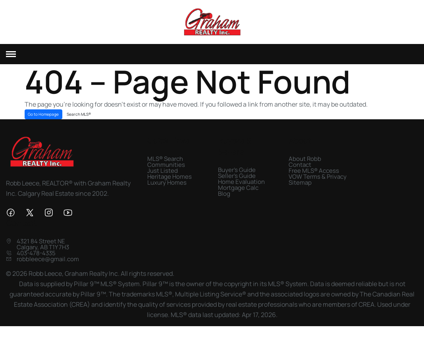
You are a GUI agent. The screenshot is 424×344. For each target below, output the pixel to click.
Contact (300, 176)
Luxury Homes (167, 194)
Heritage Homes (169, 188)
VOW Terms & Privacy (318, 188)
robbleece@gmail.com (48, 271)
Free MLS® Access (314, 182)
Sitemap (300, 194)
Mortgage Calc (238, 199)
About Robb (305, 170)
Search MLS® (79, 125)
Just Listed (162, 182)
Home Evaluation (241, 193)
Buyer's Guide (237, 181)
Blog (224, 205)
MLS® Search (165, 170)
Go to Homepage (43, 125)
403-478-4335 (36, 265)
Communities (166, 176)
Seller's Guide (237, 187)
